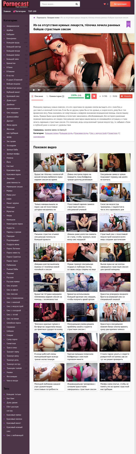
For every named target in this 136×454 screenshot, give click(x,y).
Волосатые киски (14, 88)
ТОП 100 (32, 11)
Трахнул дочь (13, 360)
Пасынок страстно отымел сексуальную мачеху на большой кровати (46, 237)
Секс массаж (12, 294)
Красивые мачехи (14, 419)
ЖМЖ (9, 137)
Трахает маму (13, 351)
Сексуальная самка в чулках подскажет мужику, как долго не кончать (114, 177)
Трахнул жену (13, 356)
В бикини (10, 71)
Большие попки (51, 133)
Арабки (10, 30)
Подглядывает (13, 240)
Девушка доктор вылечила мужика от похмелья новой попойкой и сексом (46, 267)
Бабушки (10, 34)
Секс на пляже (13, 318)
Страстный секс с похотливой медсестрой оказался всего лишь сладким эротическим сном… (114, 238)
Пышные (10, 273)
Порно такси (12, 261)
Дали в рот (11, 100)
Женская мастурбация (12, 131)
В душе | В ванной (14, 79)
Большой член (13, 59)
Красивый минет (14, 423)
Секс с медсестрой (98, 133)
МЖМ (9, 199)
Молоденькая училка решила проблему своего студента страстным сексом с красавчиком (80, 328)
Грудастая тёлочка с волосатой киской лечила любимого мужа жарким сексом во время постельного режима (48, 178)
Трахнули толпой (14, 368)
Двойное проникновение (13, 106)
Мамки (9, 190)
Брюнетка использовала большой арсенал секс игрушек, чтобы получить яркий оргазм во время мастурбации (81, 298)
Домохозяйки (13, 116)
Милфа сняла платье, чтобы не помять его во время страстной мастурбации (114, 386)
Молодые (11, 207)
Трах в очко (12, 347)
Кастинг (10, 166)
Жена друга (12, 125)
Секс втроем (12, 285)
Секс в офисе (12, 290)
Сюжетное (112, 133)
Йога (9, 162)
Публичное (11, 265)
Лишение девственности (13, 180)
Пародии (10, 236)
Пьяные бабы (12, 269)
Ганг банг (10, 398)
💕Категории (19, 11)
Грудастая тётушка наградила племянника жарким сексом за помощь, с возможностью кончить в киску (48, 298)
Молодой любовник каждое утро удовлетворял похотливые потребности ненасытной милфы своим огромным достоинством (47, 389)
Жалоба (126, 96)
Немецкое (11, 219)
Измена (10, 158)
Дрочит (10, 121)
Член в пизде (12, 380)
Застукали (11, 141)
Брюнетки (11, 63)
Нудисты (10, 228)
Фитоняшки (12, 376)
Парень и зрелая (14, 232)
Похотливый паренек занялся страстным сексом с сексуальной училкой (80, 207)
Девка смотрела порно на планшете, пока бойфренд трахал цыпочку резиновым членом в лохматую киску (79, 178)
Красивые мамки (14, 415)
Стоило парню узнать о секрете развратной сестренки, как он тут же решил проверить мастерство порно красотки (114, 358)
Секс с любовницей (15, 435)
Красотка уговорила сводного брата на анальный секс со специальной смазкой (114, 297)
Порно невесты (13, 252)
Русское (10, 277)
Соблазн (10, 331)
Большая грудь (66, 133)
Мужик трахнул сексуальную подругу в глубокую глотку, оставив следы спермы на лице (81, 267)
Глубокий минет (13, 92)
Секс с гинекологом (15, 298)
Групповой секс (13, 96)
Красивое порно (14, 174)
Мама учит (11, 195)
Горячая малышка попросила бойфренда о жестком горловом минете (80, 357)
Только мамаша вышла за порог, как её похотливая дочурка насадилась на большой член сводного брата (48, 208)
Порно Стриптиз (14, 256)
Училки (10, 372)
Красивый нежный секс (14, 429)
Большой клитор (14, 46)
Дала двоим (12, 402)
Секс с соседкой (14, 310)
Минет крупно (13, 203)
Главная (7, 11)
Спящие (10, 335)
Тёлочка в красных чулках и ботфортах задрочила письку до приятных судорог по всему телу (48, 328)
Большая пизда (13, 51)
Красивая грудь (81, 133)
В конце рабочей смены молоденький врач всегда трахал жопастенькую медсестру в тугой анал (46, 358)
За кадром (11, 145)
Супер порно (12, 339)
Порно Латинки (13, 248)
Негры (9, 215)
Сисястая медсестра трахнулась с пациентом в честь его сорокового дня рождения (112, 208)
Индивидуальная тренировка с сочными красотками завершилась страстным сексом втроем (81, 388)
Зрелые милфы (13, 153)
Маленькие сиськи (15, 186)
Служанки (11, 327)
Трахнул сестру (13, 364)
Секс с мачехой (13, 302)
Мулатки (10, 211)
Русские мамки (13, 281)
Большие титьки (14, 394)
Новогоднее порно (15, 223)
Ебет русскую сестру (13, 408)
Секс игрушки (12, 112)
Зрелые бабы (12, 149)
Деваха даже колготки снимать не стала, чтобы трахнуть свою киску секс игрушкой (81, 237)
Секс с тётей (12, 314)
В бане (9, 67)
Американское (13, 26)
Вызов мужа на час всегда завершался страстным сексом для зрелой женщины (114, 267)
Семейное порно (14, 323)
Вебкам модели (13, 84)
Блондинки (11, 38)
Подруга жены (13, 244)
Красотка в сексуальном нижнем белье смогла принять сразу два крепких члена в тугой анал (114, 328)
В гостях (10, 75)
